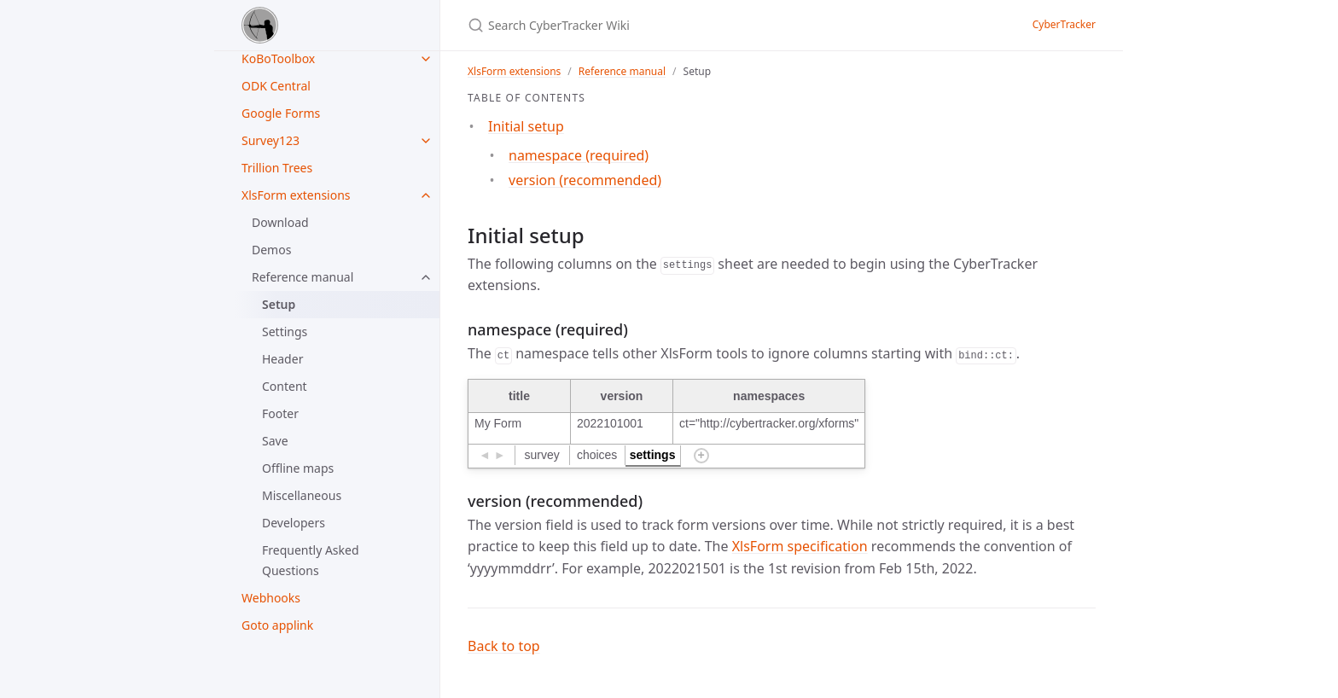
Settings (284, 331)
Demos (271, 249)
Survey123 (270, 140)
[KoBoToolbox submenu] (425, 59)
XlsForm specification (800, 546)
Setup (278, 304)
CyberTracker (1064, 24)
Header (282, 359)
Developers (293, 523)
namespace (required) (579, 155)
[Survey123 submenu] (425, 140)
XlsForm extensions (296, 195)
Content (284, 386)
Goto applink (277, 625)
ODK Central (276, 86)
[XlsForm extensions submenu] (425, 195)
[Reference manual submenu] (425, 277)
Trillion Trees (276, 168)
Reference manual (302, 277)
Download (280, 222)
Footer (280, 413)
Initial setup (526, 126)
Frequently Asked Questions (310, 560)
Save (275, 441)
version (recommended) (585, 180)
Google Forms (280, 113)
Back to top (504, 646)
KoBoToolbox (278, 58)
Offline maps (298, 468)
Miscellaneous (301, 495)
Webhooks (270, 598)
